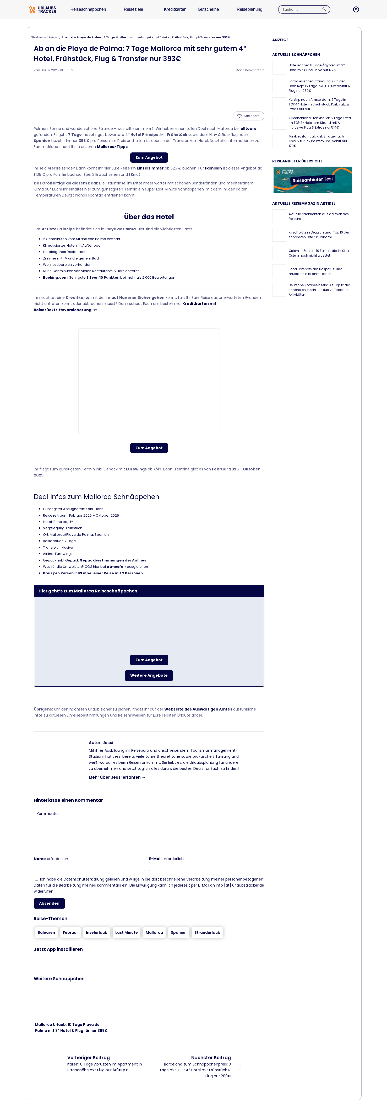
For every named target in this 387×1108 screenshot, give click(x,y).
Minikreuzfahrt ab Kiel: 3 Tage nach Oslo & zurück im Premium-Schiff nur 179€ (318, 141)
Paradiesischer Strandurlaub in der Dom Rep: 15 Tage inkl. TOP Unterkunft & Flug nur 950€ (319, 86)
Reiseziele (139, 9)
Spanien (179, 932)
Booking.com (55, 277)
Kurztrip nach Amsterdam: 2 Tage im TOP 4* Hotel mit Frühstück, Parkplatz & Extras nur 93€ (319, 104)
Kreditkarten (183, 9)
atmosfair (116, 566)
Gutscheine (219, 9)
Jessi (107, 742)
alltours (248, 128)
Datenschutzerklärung (84, 879)
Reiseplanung (263, 9)
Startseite (38, 37)
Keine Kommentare (250, 70)
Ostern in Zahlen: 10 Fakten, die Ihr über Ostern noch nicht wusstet (319, 253)
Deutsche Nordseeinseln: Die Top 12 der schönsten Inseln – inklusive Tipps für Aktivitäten (319, 290)
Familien (213, 168)
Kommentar (48, 813)
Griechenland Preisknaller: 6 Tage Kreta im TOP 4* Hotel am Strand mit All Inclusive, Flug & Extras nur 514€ (320, 123)
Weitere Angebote (149, 675)
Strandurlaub (207, 932)
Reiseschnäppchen (90, 9)
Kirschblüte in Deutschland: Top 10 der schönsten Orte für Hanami (319, 234)
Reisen (53, 37)
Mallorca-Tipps (112, 146)
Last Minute (126, 932)
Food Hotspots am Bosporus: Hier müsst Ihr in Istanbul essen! (315, 271)
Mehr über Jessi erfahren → (117, 777)
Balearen (46, 932)
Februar (70, 932)
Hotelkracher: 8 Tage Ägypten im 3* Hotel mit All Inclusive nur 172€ (317, 67)
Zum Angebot (149, 157)
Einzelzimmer (150, 168)
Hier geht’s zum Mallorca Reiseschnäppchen (88, 591)
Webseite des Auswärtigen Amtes (198, 709)
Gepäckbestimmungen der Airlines (113, 560)
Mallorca (154, 932)
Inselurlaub (96, 932)
